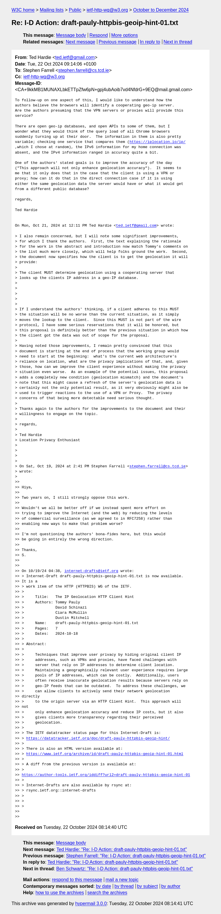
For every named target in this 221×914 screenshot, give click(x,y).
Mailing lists (52, 9)
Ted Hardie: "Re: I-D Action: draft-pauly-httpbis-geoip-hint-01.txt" (121, 849)
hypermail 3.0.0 (90, 903)
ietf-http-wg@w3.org (107, 9)
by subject (147, 886)
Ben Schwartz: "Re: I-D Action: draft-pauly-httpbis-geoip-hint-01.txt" (124, 868)
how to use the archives (60, 892)
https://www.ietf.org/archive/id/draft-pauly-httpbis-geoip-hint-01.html (104, 754)
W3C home (23, 9)
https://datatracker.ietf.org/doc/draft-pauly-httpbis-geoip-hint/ (98, 738)
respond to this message (77, 879)
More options (124, 35)
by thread (124, 886)
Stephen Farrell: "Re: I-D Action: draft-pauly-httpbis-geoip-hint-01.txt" (135, 855)
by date (103, 886)
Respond (98, 35)
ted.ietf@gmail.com (75, 57)
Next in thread (177, 41)
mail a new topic (122, 879)
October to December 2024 (161, 9)
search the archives (107, 892)
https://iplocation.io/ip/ (157, 142)
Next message (80, 41)
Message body (71, 35)
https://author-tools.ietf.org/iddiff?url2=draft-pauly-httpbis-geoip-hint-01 (106, 775)
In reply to (150, 41)
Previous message (118, 41)
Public (75, 9)
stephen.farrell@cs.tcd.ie (83, 70)
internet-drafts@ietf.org (91, 571)
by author (170, 886)
